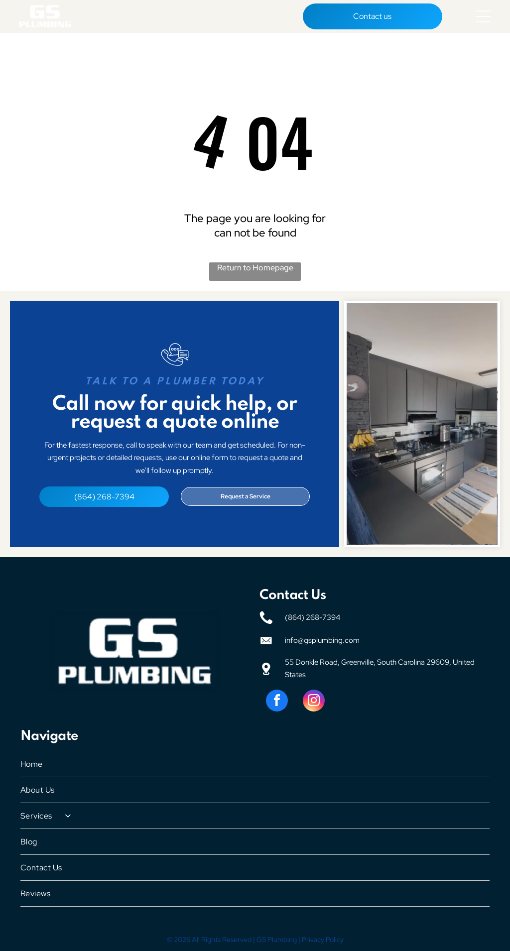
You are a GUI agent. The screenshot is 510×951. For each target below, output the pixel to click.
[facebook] (277, 701)
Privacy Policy (323, 938)
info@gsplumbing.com (322, 639)
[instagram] (314, 701)
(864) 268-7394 (312, 616)
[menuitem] (255, 763)
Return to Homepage (255, 266)
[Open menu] (483, 15)
